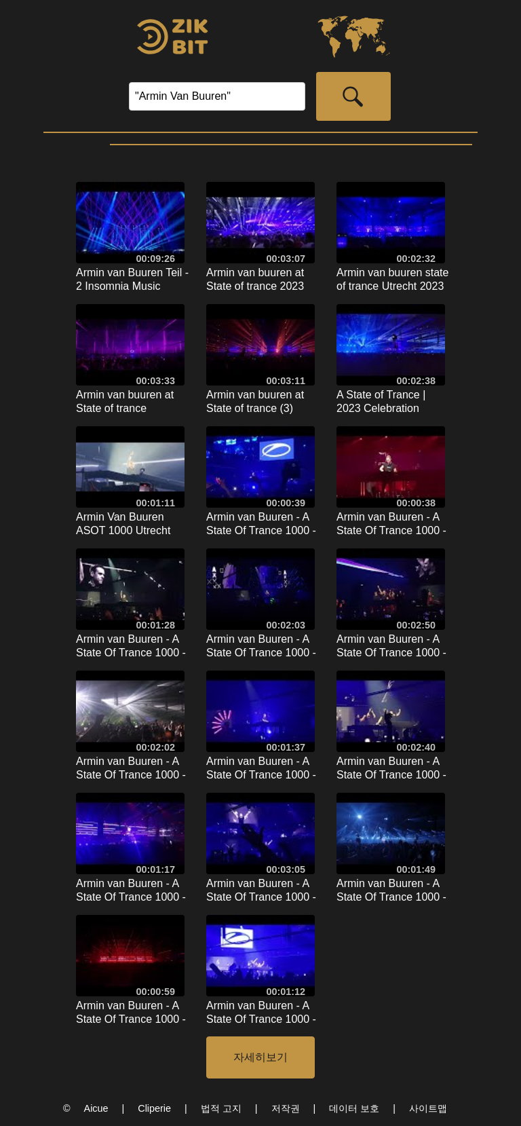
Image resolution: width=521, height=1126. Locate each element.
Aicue (96, 1108)
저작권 (285, 1108)
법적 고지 (221, 1108)
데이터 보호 (354, 1108)
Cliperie (154, 1108)
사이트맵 (428, 1108)
